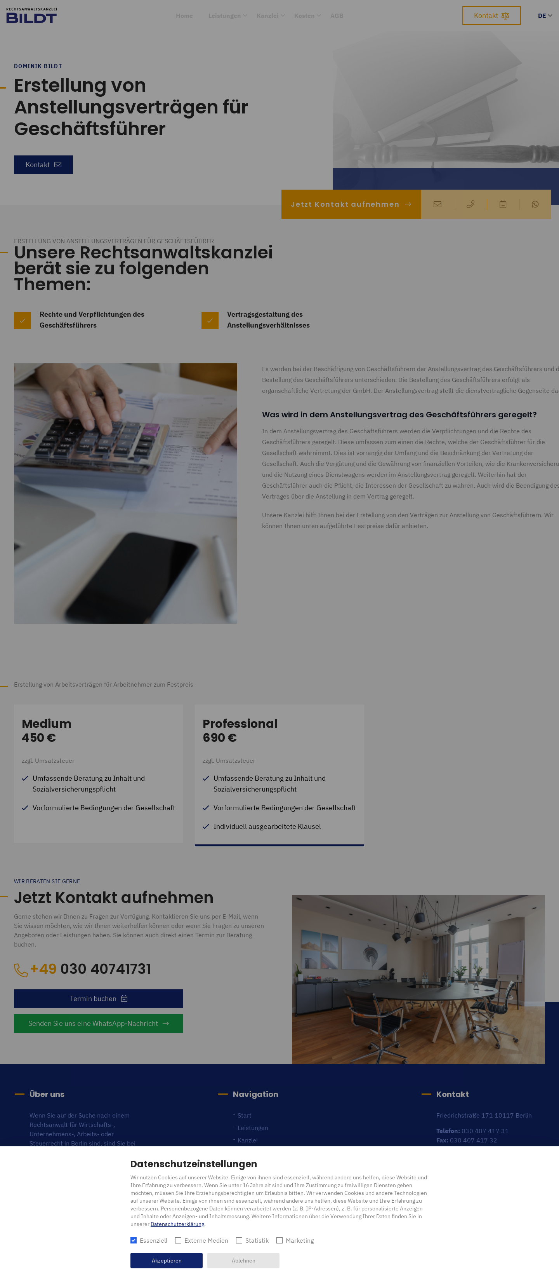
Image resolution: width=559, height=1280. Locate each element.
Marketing (300, 1240)
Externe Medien (206, 1240)
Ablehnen (243, 1260)
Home (184, 15)
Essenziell (153, 1240)
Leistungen (224, 15)
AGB (337, 15)
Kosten (304, 15)
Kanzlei (268, 15)
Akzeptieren (167, 1260)
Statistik (257, 1240)
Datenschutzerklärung (177, 1224)
